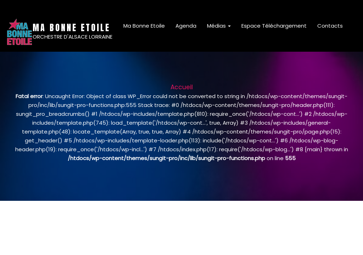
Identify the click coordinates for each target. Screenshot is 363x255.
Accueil (182, 87)
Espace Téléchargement (274, 25)
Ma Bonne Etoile (144, 25)
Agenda (185, 25)
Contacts (330, 25)
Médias (219, 25)
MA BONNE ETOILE (71, 27)
